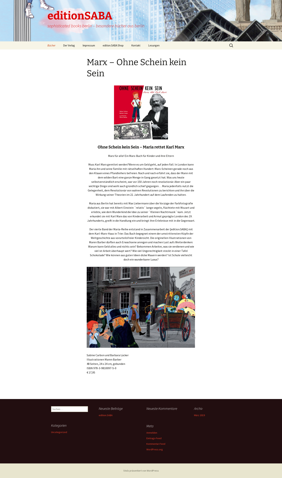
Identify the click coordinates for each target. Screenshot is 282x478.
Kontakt (135, 45)
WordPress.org (154, 449)
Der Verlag (69, 45)
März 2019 (199, 415)
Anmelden (151, 432)
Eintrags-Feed (154, 438)
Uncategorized (59, 432)
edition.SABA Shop (113, 45)
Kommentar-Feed (155, 443)
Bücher (51, 45)
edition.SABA (106, 415)
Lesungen (154, 45)
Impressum (89, 45)
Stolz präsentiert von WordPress (141, 470)
